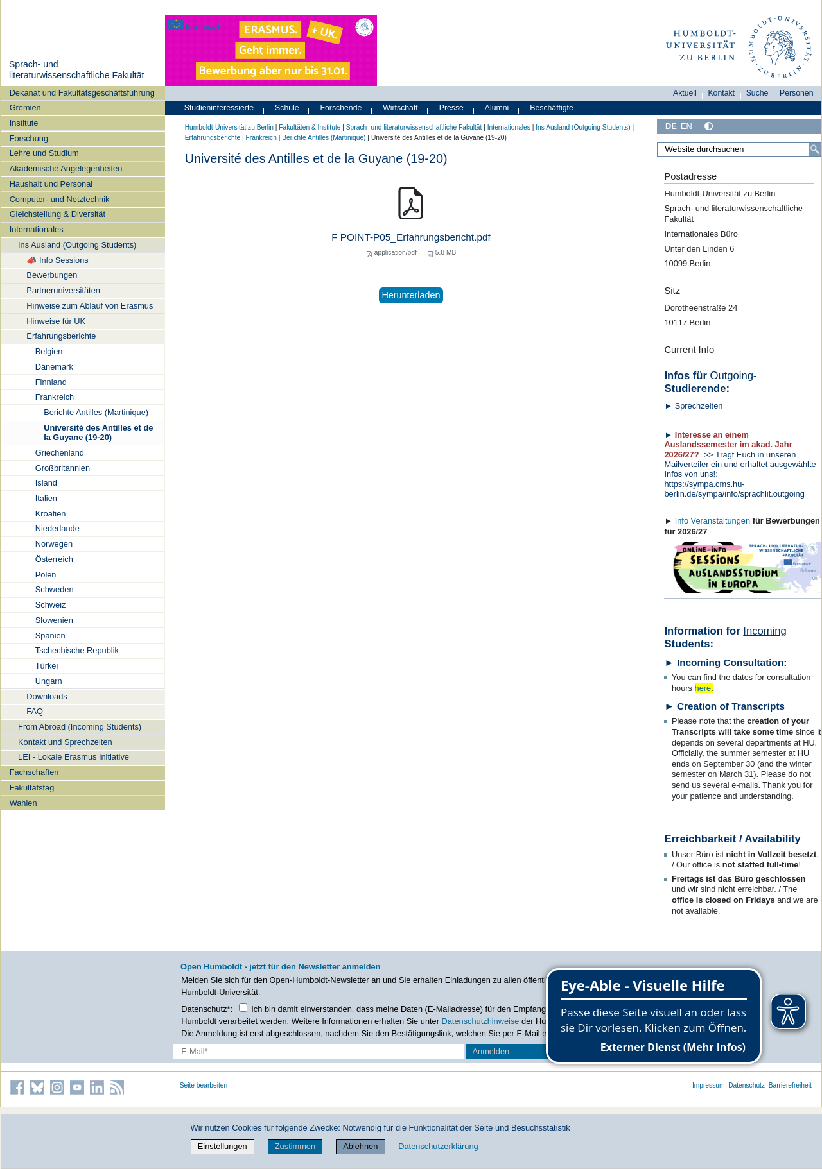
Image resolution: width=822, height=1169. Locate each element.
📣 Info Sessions (57, 260)
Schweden (54, 589)
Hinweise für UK (55, 321)
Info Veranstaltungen (712, 520)
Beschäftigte (551, 107)
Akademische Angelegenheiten (66, 168)
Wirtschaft (400, 107)
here (703, 688)
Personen (797, 93)
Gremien (25, 107)
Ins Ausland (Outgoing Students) (77, 245)
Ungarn (48, 681)
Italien (46, 498)
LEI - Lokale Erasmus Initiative (73, 757)
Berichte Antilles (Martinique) (96, 412)
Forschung (29, 138)
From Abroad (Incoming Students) (79, 726)
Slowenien (54, 620)
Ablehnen (360, 1146)
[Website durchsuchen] (739, 149)
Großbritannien (62, 468)
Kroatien (50, 513)
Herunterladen (410, 295)
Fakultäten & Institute (309, 127)
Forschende (341, 107)
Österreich (54, 559)
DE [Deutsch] (671, 126)
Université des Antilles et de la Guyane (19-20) (98, 432)
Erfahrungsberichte (61, 336)
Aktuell (685, 93)
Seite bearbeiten (204, 1085)
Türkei (46, 665)
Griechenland (59, 452)
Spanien (50, 635)
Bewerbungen (51, 275)
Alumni (497, 107)
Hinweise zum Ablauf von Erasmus (89, 306)
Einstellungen (222, 1146)
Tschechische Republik (77, 650)
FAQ (34, 711)
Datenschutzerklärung (438, 1146)
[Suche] (815, 149)
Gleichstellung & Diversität (57, 214)
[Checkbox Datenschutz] (243, 1007)
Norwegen (54, 544)
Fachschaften (34, 772)
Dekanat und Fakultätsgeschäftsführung (82, 93)
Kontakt (721, 93)
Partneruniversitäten (63, 290)
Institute (24, 123)
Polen (46, 574)
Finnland (51, 382)
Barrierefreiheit (790, 1085)
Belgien (49, 351)
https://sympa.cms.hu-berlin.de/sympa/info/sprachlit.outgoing (736, 489)
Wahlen (23, 803)
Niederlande (57, 528)
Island (46, 483)
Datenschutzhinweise (481, 1021)
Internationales (37, 229)
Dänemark (54, 366)
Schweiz (50, 605)
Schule (287, 107)
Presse (451, 107)
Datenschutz (746, 1085)
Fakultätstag (32, 787)
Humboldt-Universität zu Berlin (229, 127)
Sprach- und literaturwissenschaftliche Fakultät (76, 70)
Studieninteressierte (219, 107)
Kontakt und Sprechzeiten (65, 742)
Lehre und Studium (44, 153)
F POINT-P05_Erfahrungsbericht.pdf (411, 237)
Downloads (46, 696)
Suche (757, 93)
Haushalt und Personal (51, 184)
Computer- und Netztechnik (60, 199)
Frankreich (54, 397)
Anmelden (491, 1051)
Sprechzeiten (699, 406)
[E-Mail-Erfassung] (318, 1051)
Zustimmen (295, 1146)
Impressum (708, 1085)
